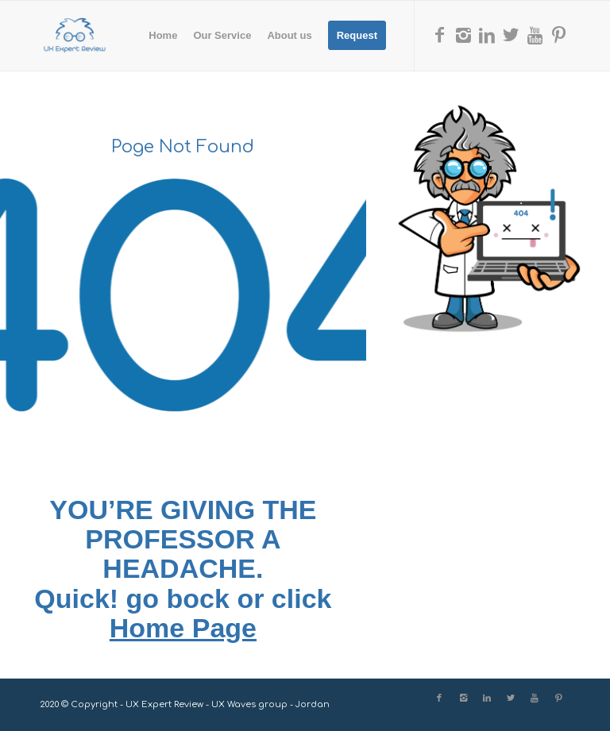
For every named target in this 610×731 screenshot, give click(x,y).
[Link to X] (511, 35)
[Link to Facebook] (439, 35)
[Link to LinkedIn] (487, 35)
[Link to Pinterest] (558, 35)
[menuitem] (163, 36)
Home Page (183, 628)
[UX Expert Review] (75, 36)
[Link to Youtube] (534, 35)
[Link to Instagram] (463, 35)
